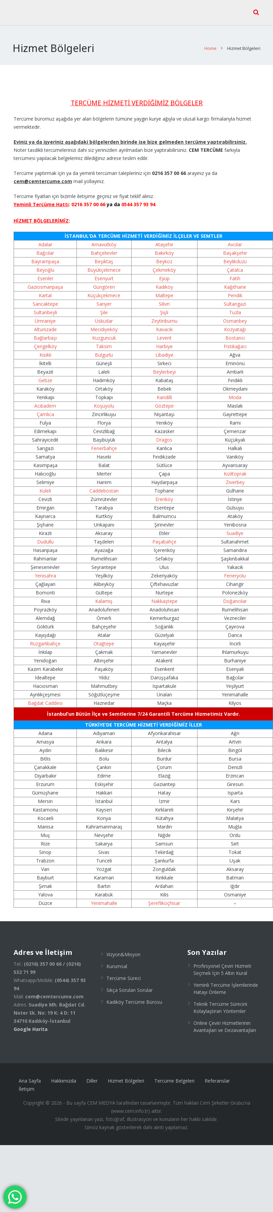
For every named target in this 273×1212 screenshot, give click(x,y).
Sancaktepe (45, 299)
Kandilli (164, 392)
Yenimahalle (104, 898)
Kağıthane (235, 282)
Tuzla (235, 307)
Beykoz (164, 256)
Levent (164, 332)
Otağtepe (103, 638)
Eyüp (164, 273)
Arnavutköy (103, 239)
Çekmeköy (164, 265)
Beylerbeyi (164, 366)
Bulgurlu (104, 349)
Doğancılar (235, 596)
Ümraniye (45, 316)
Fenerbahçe (104, 443)
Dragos (164, 434)
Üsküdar (104, 316)
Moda (234, 392)
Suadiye (234, 528)
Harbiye (164, 341)
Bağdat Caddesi (45, 698)
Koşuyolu (104, 400)
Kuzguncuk (104, 332)
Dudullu (45, 536)
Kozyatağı (235, 324)
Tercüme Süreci (123, 973)
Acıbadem (45, 400)
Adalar (45, 239)
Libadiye (164, 349)
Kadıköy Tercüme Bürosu (134, 997)
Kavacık (164, 324)
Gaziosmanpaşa (45, 282)
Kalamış (104, 596)
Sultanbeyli (45, 307)
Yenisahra (45, 570)
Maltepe (164, 290)
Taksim (104, 341)
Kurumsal (116, 961)
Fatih (234, 273)
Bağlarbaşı (45, 332)
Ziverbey (235, 477)
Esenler (45, 273)
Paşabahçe (164, 536)
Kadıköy (164, 282)
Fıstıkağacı (235, 341)
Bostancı (235, 332)
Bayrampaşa (45, 256)
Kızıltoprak (235, 468)
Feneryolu (235, 570)
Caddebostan (104, 485)
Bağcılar (45, 248)
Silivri (164, 299)
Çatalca (235, 265)
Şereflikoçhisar (164, 898)
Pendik (235, 290)
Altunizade (45, 324)
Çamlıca (45, 409)
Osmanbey (235, 316)
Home (209, 43)
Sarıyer (104, 299)
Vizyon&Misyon (123, 949)
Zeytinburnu (164, 316)
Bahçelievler (104, 248)
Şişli (164, 307)
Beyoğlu (45, 265)
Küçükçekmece (103, 290)
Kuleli (45, 485)
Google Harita (31, 1024)
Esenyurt (104, 273)
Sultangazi (235, 299)
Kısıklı (45, 349)
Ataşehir (164, 239)
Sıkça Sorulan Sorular (129, 985)
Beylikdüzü (235, 256)
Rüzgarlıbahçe (45, 638)
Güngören (104, 282)
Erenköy (164, 494)
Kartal (45, 290)
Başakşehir (235, 248)
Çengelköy (45, 341)
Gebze (45, 375)
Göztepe (164, 400)
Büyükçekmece (104, 265)
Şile (104, 307)
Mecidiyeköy (104, 324)
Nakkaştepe (164, 596)
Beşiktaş (104, 256)
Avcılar (235, 239)
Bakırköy (164, 248)
